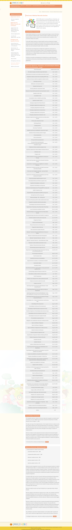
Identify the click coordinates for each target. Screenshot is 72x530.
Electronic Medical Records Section (15, 63)
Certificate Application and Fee (15, 36)
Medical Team (29, 5)
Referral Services (15, 66)
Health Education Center (15, 6)
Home (40, 11)
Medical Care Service (15, 5)
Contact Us (43, 3)
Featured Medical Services (38, 5)
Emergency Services (15, 60)
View (47, 441)
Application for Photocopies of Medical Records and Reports (15, 29)
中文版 (48, 3)
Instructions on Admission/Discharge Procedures (15, 44)
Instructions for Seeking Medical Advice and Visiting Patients (15, 54)
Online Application (15, 33)
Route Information (51, 5)
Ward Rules (13, 58)
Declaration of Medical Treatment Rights (15, 49)
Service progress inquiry (15, 20)
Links (45, 5)
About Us (23, 5)
